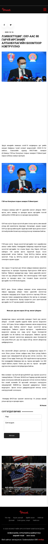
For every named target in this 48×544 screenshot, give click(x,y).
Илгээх (11, 435)
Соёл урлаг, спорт (23, 520)
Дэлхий (11, 520)
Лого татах (30, 536)
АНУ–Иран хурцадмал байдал (18, 487)
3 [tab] (14, 491)
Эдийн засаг (30, 517)
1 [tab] (6, 446)
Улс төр (7, 517)
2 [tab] (10, 491)
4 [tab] (18, 491)
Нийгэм (40, 517)
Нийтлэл (36, 520)
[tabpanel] (24, 475)
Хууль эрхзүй (18, 517)
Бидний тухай (18, 536)
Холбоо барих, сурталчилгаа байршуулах (24, 533)
